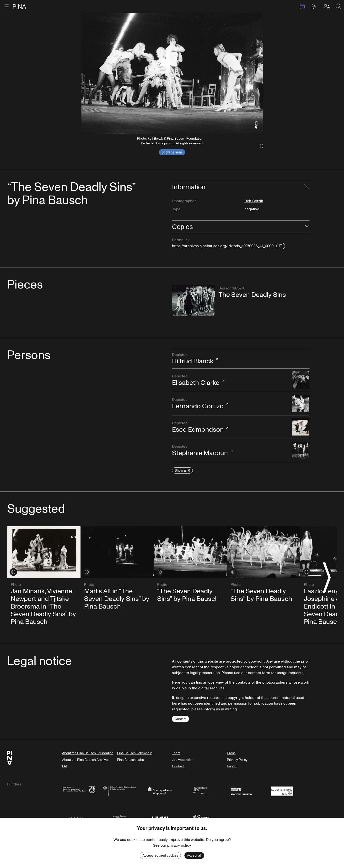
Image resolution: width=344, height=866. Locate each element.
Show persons (172, 152)
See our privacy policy (172, 845)
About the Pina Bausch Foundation (87, 753)
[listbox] (172, 73)
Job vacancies (182, 759)
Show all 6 (182, 470)
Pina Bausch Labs (130, 759)
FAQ (65, 766)
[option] (172, 73)
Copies (182, 226)
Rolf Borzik (253, 201)
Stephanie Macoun (229, 451)
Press (231, 753)
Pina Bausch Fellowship (134, 753)
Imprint (232, 766)
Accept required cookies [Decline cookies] (160, 855)
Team (176, 753)
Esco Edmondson (229, 427)
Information (188, 187)
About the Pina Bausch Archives (85, 759)
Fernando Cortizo (229, 404)
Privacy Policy (237, 759)
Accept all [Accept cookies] (194, 855)
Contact (180, 719)
